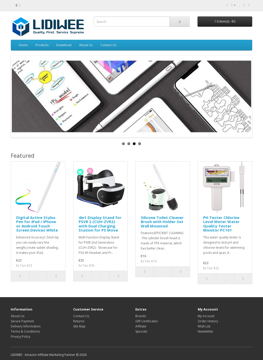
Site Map (79, 326)
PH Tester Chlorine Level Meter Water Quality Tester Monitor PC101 (221, 224)
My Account (206, 316)
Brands (140, 316)
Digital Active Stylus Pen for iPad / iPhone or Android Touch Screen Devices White (37, 224)
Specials (141, 331)
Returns (78, 321)
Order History (208, 321)
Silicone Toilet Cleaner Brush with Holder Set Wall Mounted (162, 221)
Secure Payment (22, 321)
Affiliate (140, 326)
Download (63, 45)
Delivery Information (26, 326)
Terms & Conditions (25, 331)
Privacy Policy (20, 336)
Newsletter (205, 331)
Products (42, 45)
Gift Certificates (146, 321)
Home (23, 45)
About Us (86, 45)
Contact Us (108, 45)
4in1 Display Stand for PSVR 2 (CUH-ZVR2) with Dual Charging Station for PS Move (100, 224)
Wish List (204, 326)
